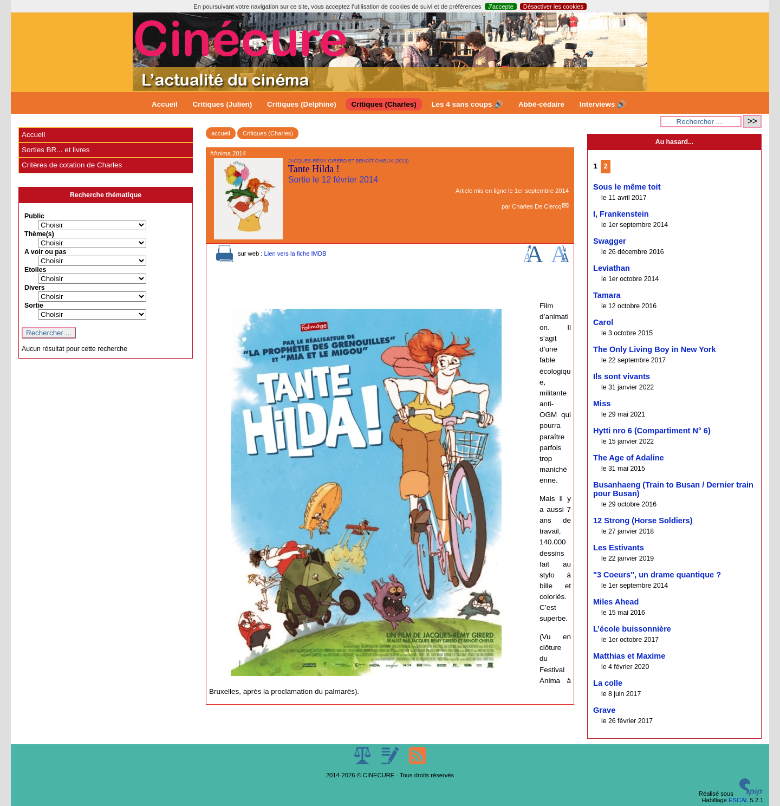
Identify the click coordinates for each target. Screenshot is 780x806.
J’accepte (501, 6)
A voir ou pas (45, 252)
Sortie (33, 305)
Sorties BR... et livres (55, 150)
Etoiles (35, 270)
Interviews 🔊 (603, 104)
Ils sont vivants (621, 376)
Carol (603, 322)
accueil (220, 133)
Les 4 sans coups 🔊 (467, 104)
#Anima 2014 (228, 153)
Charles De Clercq (536, 206)
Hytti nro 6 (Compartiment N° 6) (652, 430)
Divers (34, 287)
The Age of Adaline (628, 457)
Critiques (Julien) (222, 104)
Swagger (609, 241)
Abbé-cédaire (541, 104)
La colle (607, 683)
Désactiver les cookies (553, 6)
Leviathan (611, 268)
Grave (604, 710)
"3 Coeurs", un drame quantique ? (657, 574)
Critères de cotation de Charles (72, 165)
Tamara (607, 295)
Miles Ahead (616, 601)
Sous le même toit (627, 187)
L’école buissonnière (632, 629)
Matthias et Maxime (629, 656)
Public (34, 216)
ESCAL (738, 800)
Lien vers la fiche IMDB (295, 253)
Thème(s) (39, 234)
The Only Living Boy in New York (654, 349)
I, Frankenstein (621, 214)
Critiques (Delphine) (301, 104)
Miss (601, 403)
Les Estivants (618, 547)
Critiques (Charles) (383, 104)
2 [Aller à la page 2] (606, 166)
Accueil (165, 104)
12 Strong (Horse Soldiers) (643, 520)
